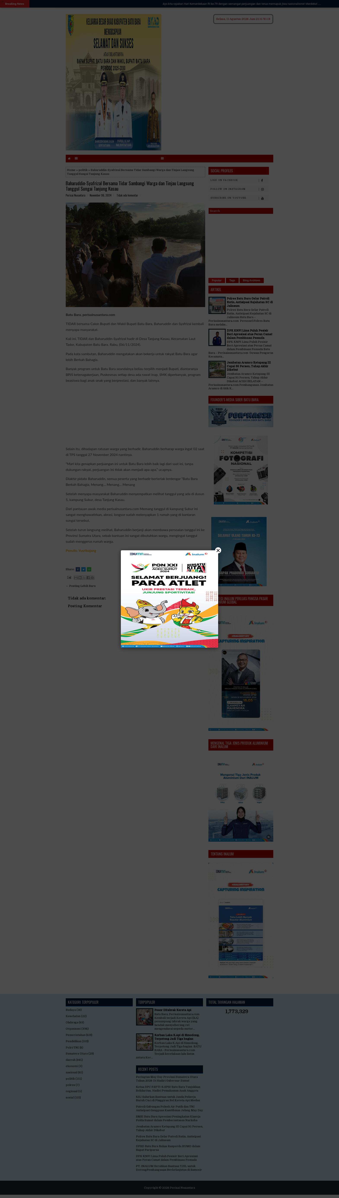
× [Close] (218, 550)
